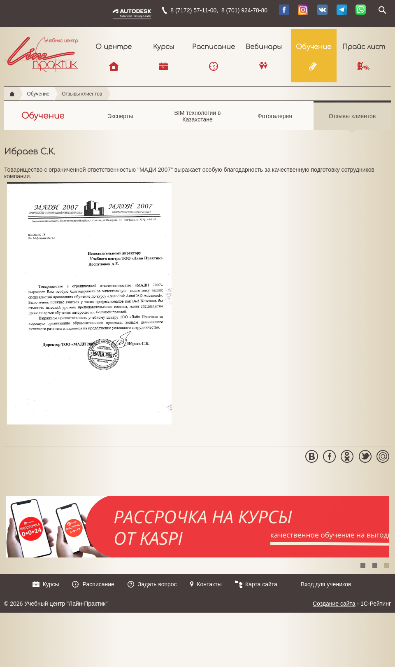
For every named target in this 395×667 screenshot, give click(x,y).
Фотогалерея (275, 121)
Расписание (213, 47)
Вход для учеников (326, 584)
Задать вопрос (157, 584)
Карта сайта (261, 584)
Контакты (209, 584)
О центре (113, 47)
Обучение (313, 47)
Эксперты (120, 121)
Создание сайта (334, 603)
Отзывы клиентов (82, 94)
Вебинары (264, 47)
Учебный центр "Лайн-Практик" (41, 52)
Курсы (163, 47)
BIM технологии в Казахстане (197, 120)
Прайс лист (363, 47)
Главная (12, 94)
